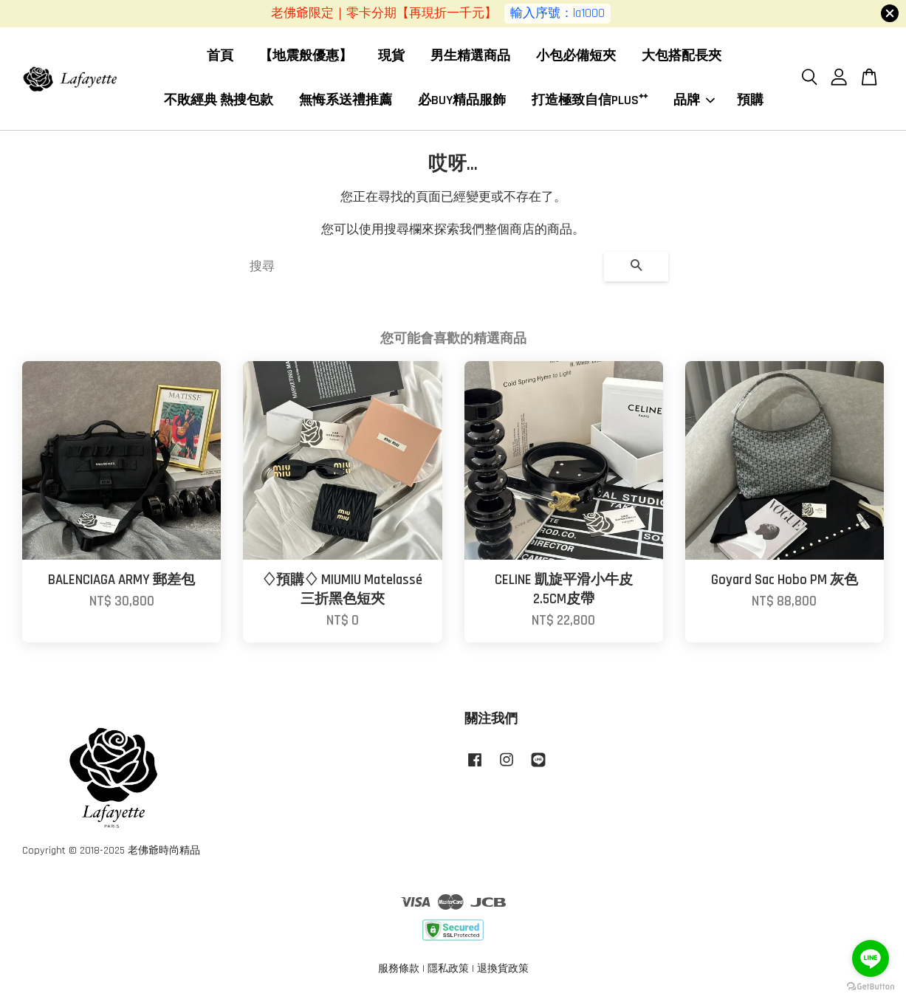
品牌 (694, 100)
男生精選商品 (470, 56)
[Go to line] (870, 958)
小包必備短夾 (576, 56)
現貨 (391, 56)
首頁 (220, 56)
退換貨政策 (503, 970)
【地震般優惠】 (305, 56)
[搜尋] (421, 268)
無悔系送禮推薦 (345, 100)
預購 (750, 100)
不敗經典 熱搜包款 (218, 100)
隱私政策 (448, 970)
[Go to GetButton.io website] (870, 987)
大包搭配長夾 (681, 56)
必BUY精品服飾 (462, 100)
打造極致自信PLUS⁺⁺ (590, 100)
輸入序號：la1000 (557, 13)
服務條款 (398, 970)
